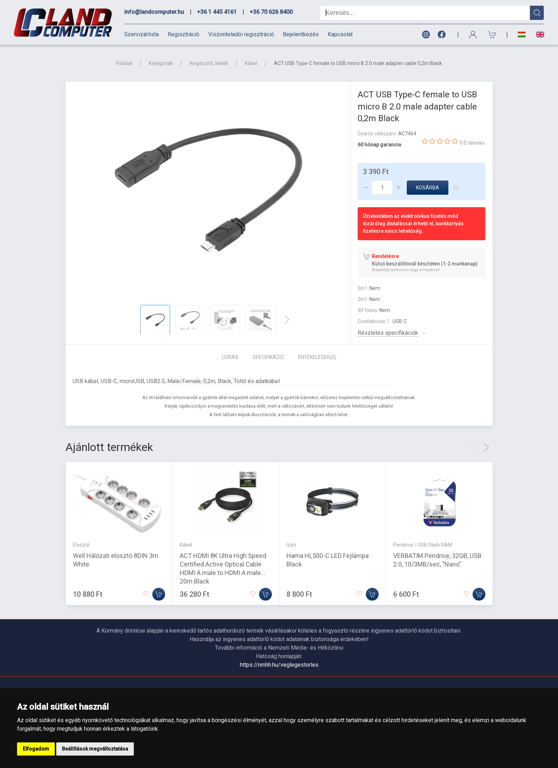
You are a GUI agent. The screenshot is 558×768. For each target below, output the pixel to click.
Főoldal (124, 63)
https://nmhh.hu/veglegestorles (279, 664)
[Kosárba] (158, 593)
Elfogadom (36, 749)
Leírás (230, 357)
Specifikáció (268, 357)
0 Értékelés (472, 143)
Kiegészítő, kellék (209, 63)
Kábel (251, 63)
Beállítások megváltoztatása (95, 749)
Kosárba (427, 187)
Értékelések (317, 357)
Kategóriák (161, 63)
